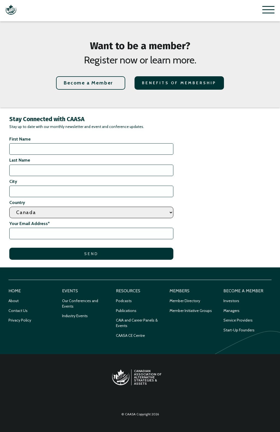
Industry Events (75, 315)
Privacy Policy (19, 320)
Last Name (19, 160)
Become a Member (88, 83)
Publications (126, 310)
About (13, 300)
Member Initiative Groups (191, 310)
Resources (128, 290)
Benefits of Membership (179, 82)
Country (17, 202)
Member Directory (185, 300)
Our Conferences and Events (80, 303)
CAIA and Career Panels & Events (137, 323)
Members (179, 290)
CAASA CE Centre (130, 335)
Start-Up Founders (239, 330)
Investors (231, 300)
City (13, 181)
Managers (231, 310)
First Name (20, 139)
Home (14, 290)
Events (70, 290)
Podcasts (124, 300)
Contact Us (18, 310)
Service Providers (238, 320)
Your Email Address (29, 223)
